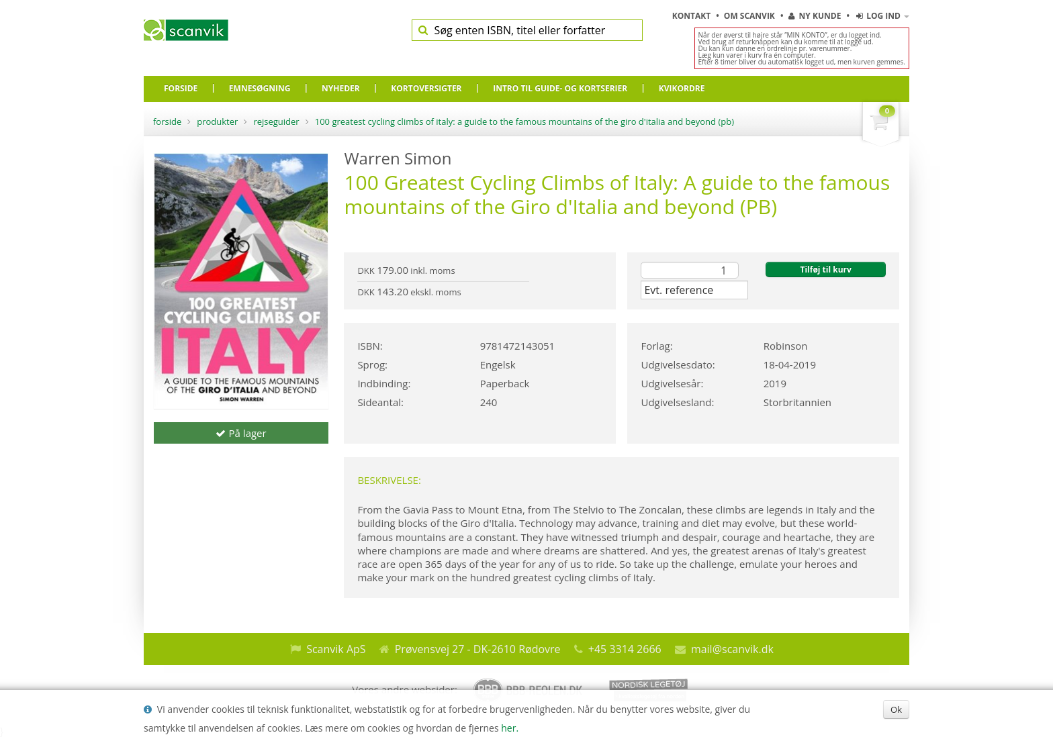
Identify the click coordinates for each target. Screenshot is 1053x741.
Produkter (217, 121)
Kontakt (692, 15)
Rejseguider (276, 121)
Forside (167, 121)
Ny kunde (814, 15)
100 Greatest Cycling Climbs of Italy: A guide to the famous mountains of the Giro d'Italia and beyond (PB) (524, 121)
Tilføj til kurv (825, 269)
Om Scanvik (750, 15)
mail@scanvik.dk (732, 649)
